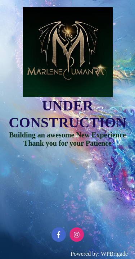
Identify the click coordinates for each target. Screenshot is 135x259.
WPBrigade (114, 254)
